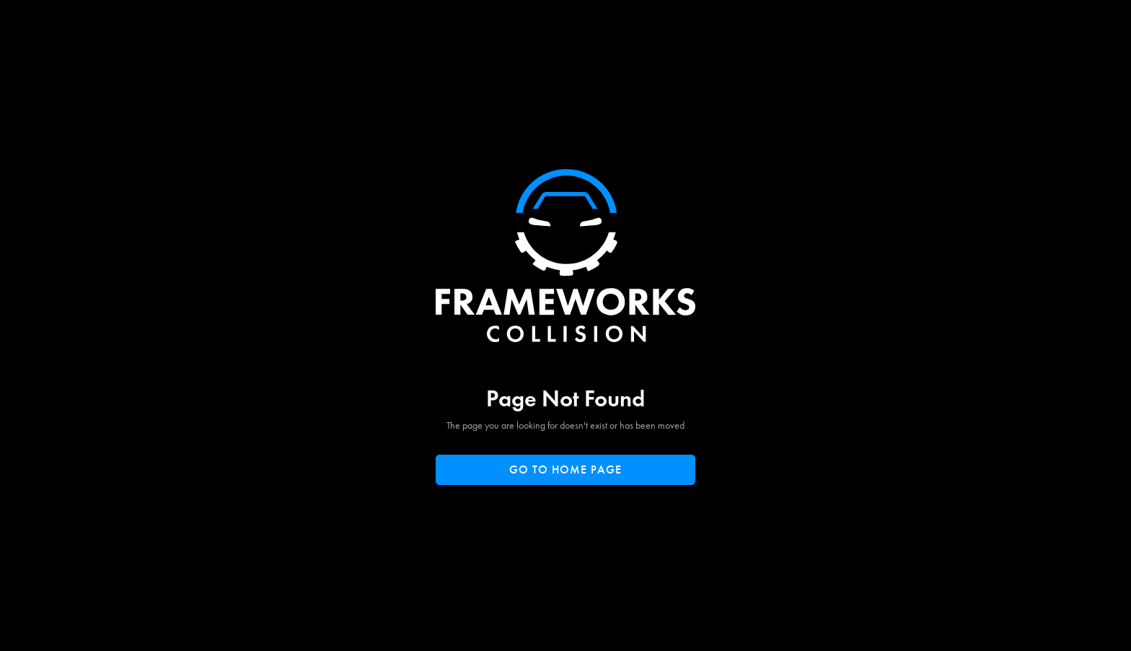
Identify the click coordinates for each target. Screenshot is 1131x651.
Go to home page (565, 469)
